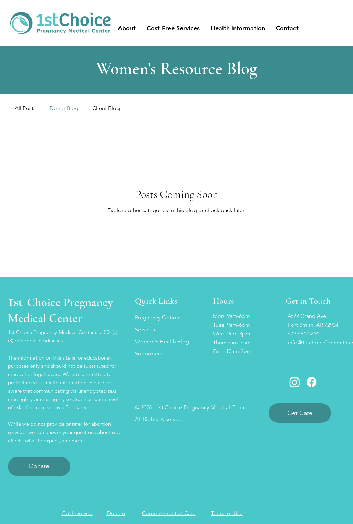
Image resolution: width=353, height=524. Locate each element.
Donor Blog (64, 108)
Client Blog (106, 108)
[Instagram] (294, 382)
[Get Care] (300, 413)
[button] (126, 28)
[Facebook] (311, 382)
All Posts (25, 108)
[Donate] (39, 466)
